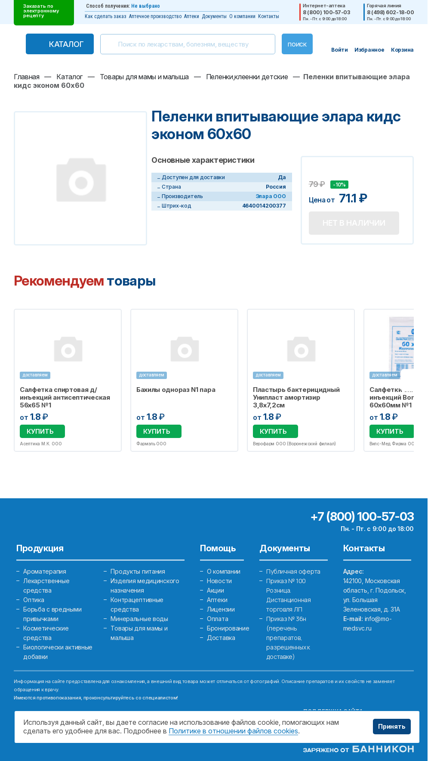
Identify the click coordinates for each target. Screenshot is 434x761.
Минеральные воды (139, 618)
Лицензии (221, 609)
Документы (214, 16)
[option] (68, 380)
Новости (219, 580)
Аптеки (191, 16)
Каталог (66, 44)
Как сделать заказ (105, 16)
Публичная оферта (293, 571)
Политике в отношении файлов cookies (233, 731)
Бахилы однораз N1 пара (175, 390)
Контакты (268, 16)
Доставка (221, 637)
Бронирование (228, 628)
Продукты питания (138, 571)
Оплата (217, 618)
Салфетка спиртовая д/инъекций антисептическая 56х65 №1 (65, 397)
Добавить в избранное (316, 173)
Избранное (110, 320)
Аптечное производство (155, 16)
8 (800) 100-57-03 (326, 12)
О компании (242, 16)
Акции (215, 590)
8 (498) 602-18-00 (390, 12)
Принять (392, 726)
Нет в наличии (354, 222)
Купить (40, 431)
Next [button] (412, 380)
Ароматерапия (44, 571)
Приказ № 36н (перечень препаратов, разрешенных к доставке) (288, 638)
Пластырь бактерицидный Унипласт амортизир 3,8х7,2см (296, 397)
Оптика (33, 599)
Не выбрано (145, 6)
